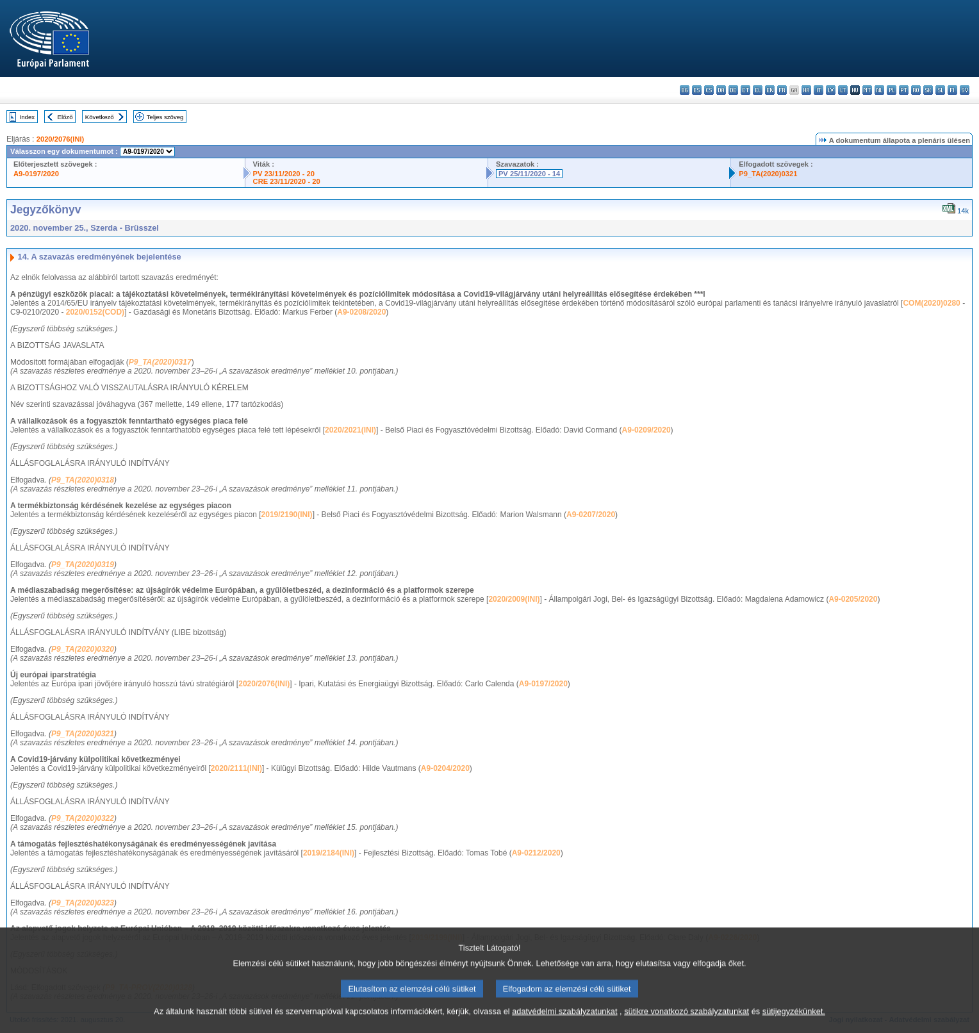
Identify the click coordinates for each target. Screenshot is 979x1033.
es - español (697, 90)
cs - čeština (709, 90)
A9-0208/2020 (361, 312)
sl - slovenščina (940, 90)
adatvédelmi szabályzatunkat (564, 1022)
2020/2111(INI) (236, 768)
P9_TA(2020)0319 (82, 564)
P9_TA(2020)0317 (160, 362)
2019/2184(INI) (328, 852)
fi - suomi (952, 90)
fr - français (782, 90)
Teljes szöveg (165, 116)
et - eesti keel (745, 90)
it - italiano (818, 90)
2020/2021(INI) (350, 430)
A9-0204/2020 (445, 768)
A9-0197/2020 (36, 174)
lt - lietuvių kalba (843, 90)
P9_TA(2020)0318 (82, 479)
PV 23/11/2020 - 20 (284, 174)
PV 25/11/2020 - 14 (529, 174)
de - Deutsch (733, 90)
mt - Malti (867, 90)
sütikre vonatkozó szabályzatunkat (686, 1022)
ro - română (916, 90)
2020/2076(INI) (61, 139)
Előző (65, 116)
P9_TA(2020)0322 (82, 818)
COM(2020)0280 (931, 303)
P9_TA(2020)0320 (82, 649)
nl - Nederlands (879, 90)
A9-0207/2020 (590, 514)
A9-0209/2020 (646, 430)
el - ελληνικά (757, 90)
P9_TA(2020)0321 (768, 174)
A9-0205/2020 (852, 599)
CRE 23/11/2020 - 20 (286, 181)
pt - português (904, 90)
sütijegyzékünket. (793, 1022)
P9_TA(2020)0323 (82, 902)
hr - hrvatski (806, 90)
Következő (99, 116)
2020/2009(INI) (513, 599)
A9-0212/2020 (536, 852)
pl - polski (891, 90)
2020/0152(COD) (95, 312)
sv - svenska (964, 90)
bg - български (684, 90)
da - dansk (721, 90)
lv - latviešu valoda (830, 90)
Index (27, 116)
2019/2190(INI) (287, 514)
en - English (770, 90)
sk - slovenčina (928, 90)
